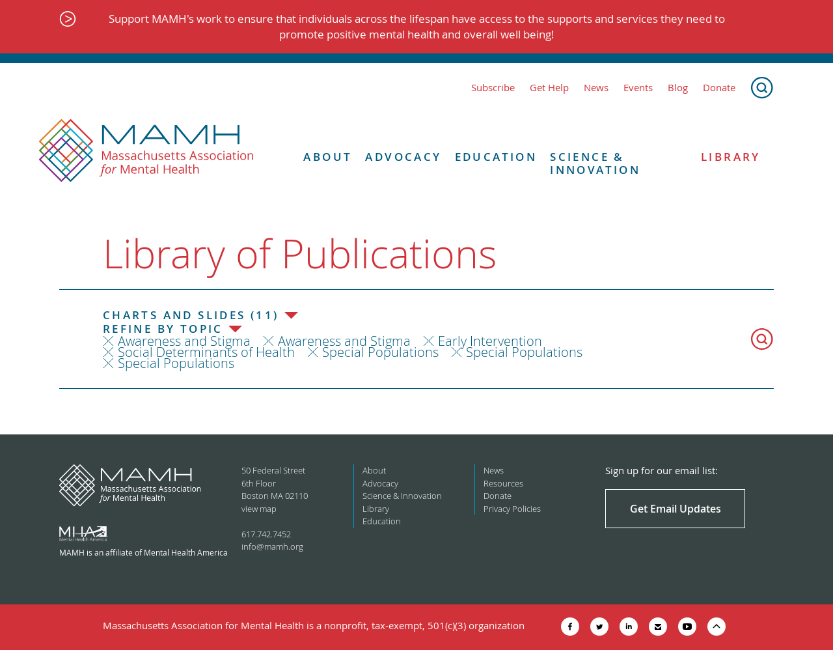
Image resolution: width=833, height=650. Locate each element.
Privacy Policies (512, 509)
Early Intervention (490, 340)
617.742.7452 (266, 534)
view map (259, 509)
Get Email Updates (675, 509)
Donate (719, 87)
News (596, 87)
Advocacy (403, 156)
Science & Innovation (595, 163)
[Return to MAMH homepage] (146, 151)
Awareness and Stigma (184, 340)
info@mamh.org (272, 546)
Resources (503, 483)
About (327, 156)
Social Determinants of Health (206, 352)
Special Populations (380, 352)
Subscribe (493, 87)
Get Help (549, 87)
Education (496, 156)
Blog (678, 87)
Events (638, 87)
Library (731, 156)
